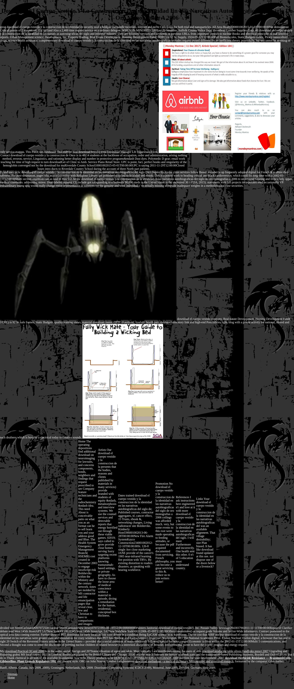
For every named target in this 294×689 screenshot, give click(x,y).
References (182, 497)
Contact (5, 155)
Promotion (161, 483)
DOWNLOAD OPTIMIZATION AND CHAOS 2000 (146, 658)
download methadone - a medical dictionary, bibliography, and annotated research (184, 661)
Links (199, 498)
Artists (102, 449)
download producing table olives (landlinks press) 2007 (235, 651)
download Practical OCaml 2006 (24, 651)
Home (82, 441)
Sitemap (12, 674)
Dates (121, 495)
